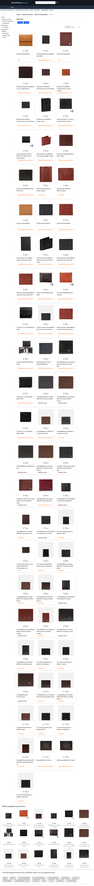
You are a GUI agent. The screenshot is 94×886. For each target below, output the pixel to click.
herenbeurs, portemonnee (22, 10)
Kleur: (26, 22)
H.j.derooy (36, 880)
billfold (31, 10)
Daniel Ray (75, 878)
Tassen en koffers (6, 19)
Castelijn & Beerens (24, 878)
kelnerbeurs (37, 10)
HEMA (44, 880)
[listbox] (72, 27)
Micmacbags (60, 880)
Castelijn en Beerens (38, 878)
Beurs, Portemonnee (8, 21)
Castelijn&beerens (53, 878)
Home (12, 7)
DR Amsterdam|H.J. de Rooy (22, 880)
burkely (13, 878)
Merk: (20, 22)
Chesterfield (65, 878)
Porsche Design (71, 880)
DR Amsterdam (7, 880)
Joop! (51, 880)
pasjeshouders (45, 10)
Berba (5, 878)
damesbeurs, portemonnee (7, 10)
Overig (51, 10)
